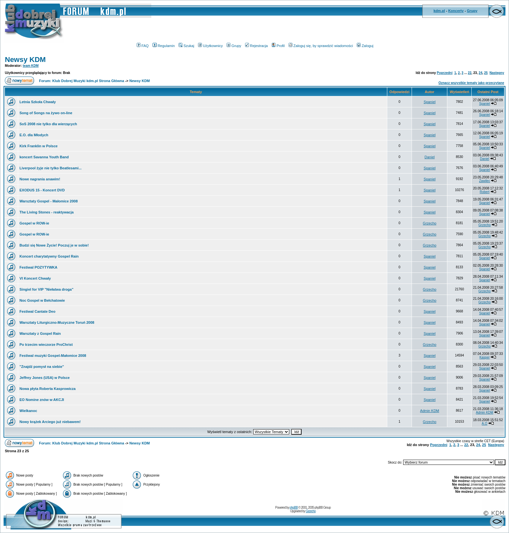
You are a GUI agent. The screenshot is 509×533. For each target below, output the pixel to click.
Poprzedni (445, 73)
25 (486, 73)
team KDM (31, 65)
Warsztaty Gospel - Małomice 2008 (48, 201)
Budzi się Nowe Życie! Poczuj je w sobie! (54, 245)
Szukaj (186, 46)
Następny (497, 73)
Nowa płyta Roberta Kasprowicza (47, 389)
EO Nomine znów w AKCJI (41, 400)
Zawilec (484, 181)
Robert (485, 192)
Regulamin (164, 46)
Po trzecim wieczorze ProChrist (46, 344)
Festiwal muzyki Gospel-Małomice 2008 (52, 355)
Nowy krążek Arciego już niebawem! (50, 422)
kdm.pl (439, 11)
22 (469, 73)
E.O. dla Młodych (33, 135)
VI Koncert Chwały (35, 278)
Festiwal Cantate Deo (37, 311)
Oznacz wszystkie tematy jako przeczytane (471, 83)
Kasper (484, 357)
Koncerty (456, 11)
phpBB (294, 507)
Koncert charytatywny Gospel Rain (49, 256)
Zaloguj (365, 46)
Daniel (430, 157)
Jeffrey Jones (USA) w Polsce (44, 378)
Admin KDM (429, 411)
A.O (484, 423)
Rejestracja (256, 46)
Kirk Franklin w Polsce (38, 146)
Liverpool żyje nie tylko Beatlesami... (50, 168)
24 (480, 73)
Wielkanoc (28, 411)
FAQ (143, 46)
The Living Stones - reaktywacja (46, 212)
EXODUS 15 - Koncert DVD (42, 190)
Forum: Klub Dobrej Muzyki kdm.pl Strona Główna (81, 81)
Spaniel (430, 102)
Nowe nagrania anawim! (39, 179)
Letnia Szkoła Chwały (37, 102)
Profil (278, 46)
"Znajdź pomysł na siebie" (41, 367)
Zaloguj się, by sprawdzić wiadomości (321, 46)
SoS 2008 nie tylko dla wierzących (48, 124)
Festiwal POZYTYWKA (38, 267)
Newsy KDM (25, 59)
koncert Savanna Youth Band (44, 157)
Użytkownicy (210, 46)
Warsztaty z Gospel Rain (40, 333)
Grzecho (430, 223)
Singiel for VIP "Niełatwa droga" (46, 289)
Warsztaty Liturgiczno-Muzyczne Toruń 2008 (56, 322)
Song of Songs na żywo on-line (45, 113)
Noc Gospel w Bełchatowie (42, 300)
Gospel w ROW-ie (34, 223)
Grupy (472, 11)
